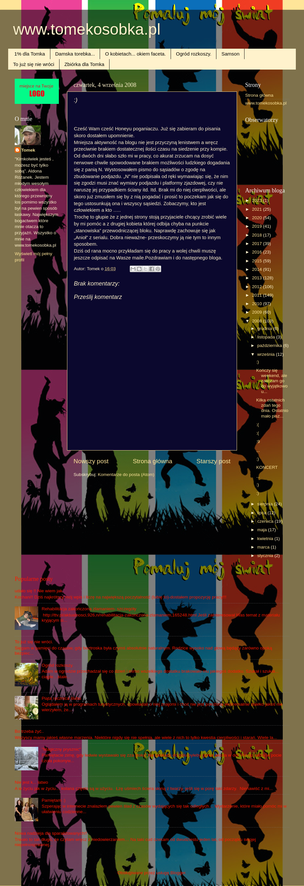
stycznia (266, 555)
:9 (258, 441)
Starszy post (213, 461)
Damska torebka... (75, 54)
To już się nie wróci (33, 64)
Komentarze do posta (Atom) (126, 474)
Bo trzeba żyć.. (29, 731)
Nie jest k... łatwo (31, 782)
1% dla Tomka (29, 54)
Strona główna (152, 461)
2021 (257, 209)
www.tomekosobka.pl (86, 29)
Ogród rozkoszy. (193, 54)
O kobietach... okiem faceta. (135, 54)
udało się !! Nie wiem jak (38, 590)
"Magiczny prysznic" (61, 749)
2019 (257, 226)
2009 (257, 312)
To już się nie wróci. (34, 641)
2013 (257, 277)
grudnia (265, 328)
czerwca (266, 521)
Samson (230, 54)
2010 (257, 303)
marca (264, 547)
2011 (257, 295)
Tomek (28, 150)
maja (262, 529)
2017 (257, 243)
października (270, 345)
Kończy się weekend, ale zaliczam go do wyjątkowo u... (272, 381)
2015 (257, 260)
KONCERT (267, 467)
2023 (257, 200)
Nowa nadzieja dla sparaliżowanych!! (51, 833)
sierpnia (265, 503)
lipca (262, 512)
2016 (257, 252)
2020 (257, 217)
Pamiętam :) (53, 800)
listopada (266, 337)
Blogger (177, 872)
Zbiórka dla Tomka (84, 64)
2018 (257, 235)
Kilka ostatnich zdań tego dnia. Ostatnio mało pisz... (272, 408)
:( (257, 424)
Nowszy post (91, 461)
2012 (257, 286)
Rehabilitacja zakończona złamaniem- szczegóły (89, 608)
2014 (257, 269)
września (266, 354)
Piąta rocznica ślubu (61, 698)
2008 (257, 321)
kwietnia (266, 538)
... (258, 450)
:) (257, 361)
